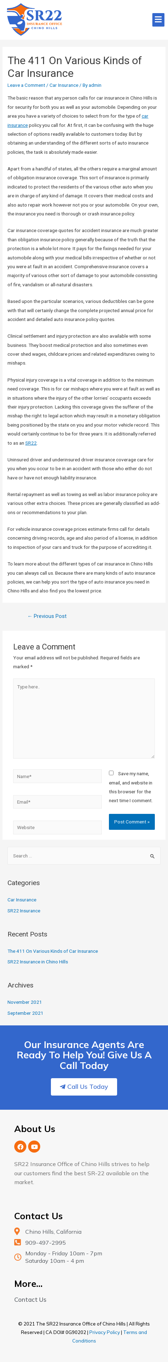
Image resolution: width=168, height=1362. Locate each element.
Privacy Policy (104, 1332)
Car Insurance (63, 85)
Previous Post (47, 616)
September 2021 (25, 1013)
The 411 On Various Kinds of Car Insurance (52, 951)
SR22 (31, 443)
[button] (84, 1087)
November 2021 (24, 1002)
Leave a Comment (26, 85)
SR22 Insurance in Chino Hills (37, 961)
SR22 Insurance (23, 910)
